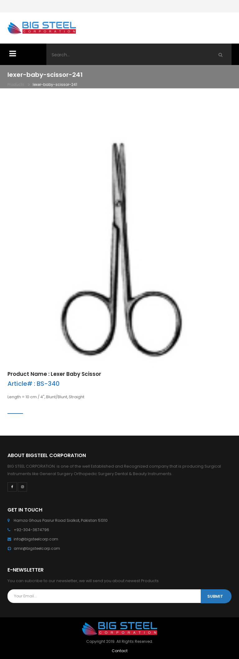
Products (15, 84)
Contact (120, 650)
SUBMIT (215, 596)
